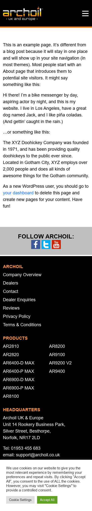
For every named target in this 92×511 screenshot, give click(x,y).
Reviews (11, 308)
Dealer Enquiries (19, 299)
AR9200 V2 (60, 362)
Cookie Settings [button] (20, 500)
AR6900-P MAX (18, 387)
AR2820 (11, 354)
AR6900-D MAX (18, 379)
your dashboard (18, 192)
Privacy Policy (16, 316)
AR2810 (11, 346)
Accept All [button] (47, 500)
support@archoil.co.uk (38, 454)
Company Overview (22, 274)
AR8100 (11, 396)
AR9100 (57, 354)
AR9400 (57, 371)
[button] (85, 13)
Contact (10, 291)
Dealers (10, 283)
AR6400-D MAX (18, 362)
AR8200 (57, 346)
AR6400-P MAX (18, 371)
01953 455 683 (25, 448)
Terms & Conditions (22, 324)
